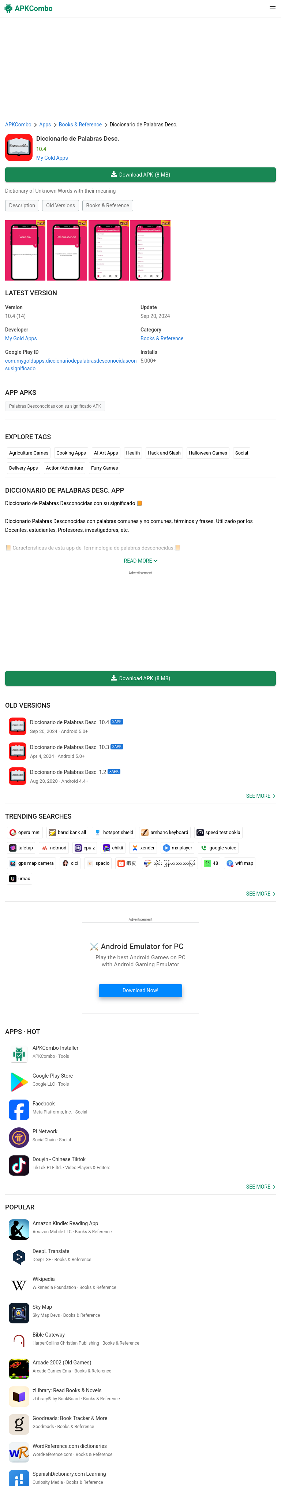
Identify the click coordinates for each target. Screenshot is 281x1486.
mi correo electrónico (186, 1391)
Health (133, 453)
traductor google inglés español (133, 1379)
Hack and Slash (164, 453)
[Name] (133, 1418)
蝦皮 (126, 863)
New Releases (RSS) (82, 1472)
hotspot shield (113, 832)
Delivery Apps (23, 468)
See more (258, 796)
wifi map (239, 863)
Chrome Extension (252, 1449)
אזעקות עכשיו (143, 1391)
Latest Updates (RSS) (31, 1472)
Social (241, 453)
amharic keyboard (164, 832)
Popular (19, 1151)
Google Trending (69, 1460)
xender (143, 848)
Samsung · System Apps (230, 1460)
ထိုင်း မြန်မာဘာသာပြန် (169, 863)
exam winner (79, 1379)
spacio (97, 863)
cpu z (85, 848)
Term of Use (106, 1449)
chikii (113, 848)
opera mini (25, 832)
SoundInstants (107, 1460)
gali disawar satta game (240, 1391)
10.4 (15, 316)
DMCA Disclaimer (179, 1449)
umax (19, 878)
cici (70, 863)
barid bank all (67, 832)
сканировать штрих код (96, 1391)
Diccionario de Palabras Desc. (77, 138)
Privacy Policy (139, 1449)
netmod (53, 848)
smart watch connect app (35, 1391)
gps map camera (31, 863)
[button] (258, 8)
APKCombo (18, 124)
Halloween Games (208, 453)
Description (22, 205)
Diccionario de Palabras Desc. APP (64, 490)
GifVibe (136, 1460)
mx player (177, 848)
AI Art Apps (106, 453)
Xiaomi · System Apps (173, 1460)
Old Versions (60, 205)
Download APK (141, 175)
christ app (49, 1379)
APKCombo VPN (27, 1460)
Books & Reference (107, 205)
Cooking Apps (71, 453)
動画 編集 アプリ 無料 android (206, 1379)
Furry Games (104, 468)
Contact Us (215, 1449)
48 (211, 863)
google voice (218, 848)
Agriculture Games (28, 453)
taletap (21, 848)
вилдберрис (20, 1379)
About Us (77, 1449)
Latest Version (31, 293)
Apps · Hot (22, 1031)
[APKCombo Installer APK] (140, 1331)
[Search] (268, 1418)
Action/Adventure (64, 468)
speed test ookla (218, 832)
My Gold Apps (52, 158)
